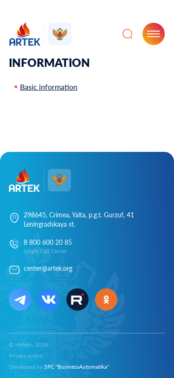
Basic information (48, 86)
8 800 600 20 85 (48, 242)
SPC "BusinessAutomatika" (76, 366)
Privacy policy (26, 355)
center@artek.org (48, 268)
